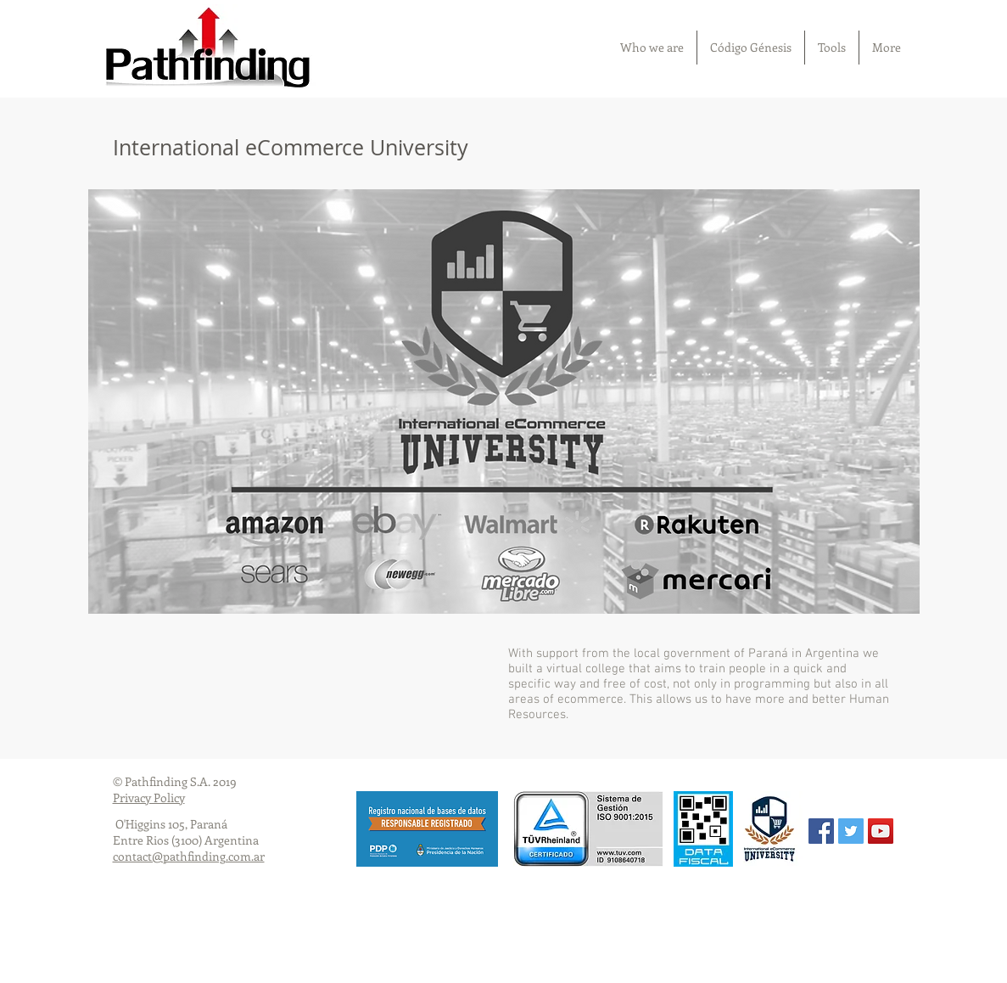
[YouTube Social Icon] (880, 831)
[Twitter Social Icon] (851, 831)
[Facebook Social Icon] (821, 831)
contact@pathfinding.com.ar (189, 856)
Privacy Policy (149, 797)
